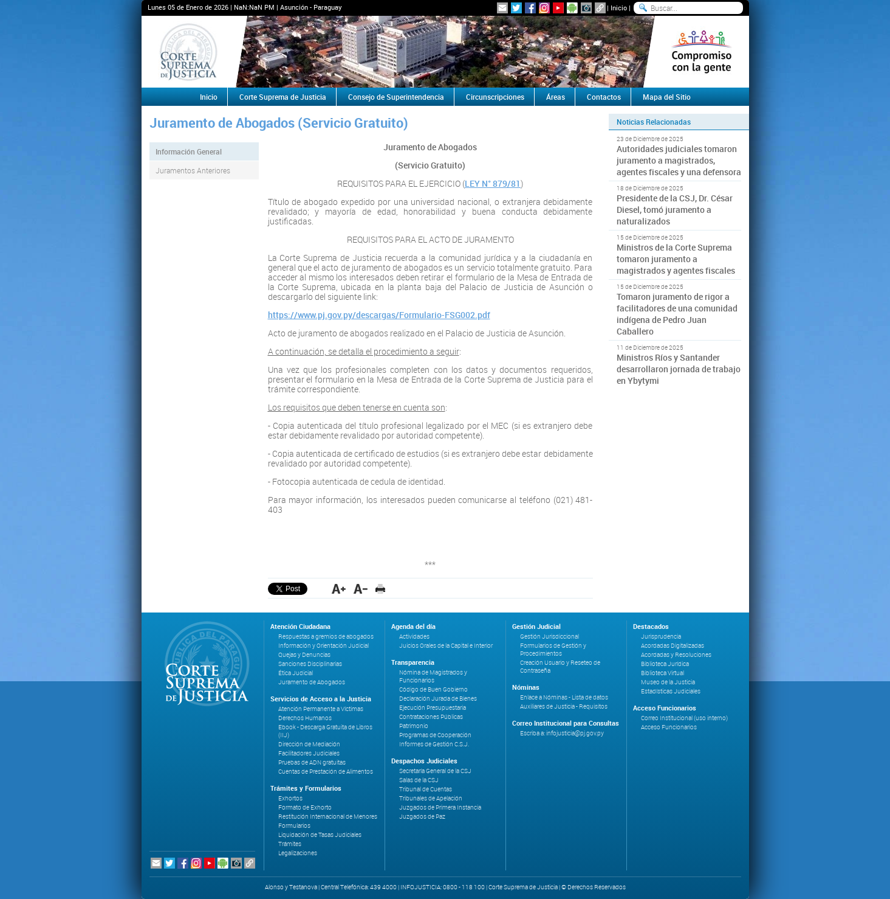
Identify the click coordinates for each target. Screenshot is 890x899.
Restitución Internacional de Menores (327, 817)
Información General (189, 151)
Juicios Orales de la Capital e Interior (446, 646)
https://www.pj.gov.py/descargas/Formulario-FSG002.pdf (379, 315)
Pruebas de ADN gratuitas (312, 762)
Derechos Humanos (305, 718)
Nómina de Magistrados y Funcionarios (433, 676)
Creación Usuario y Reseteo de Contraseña (560, 667)
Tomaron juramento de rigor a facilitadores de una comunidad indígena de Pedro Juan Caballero (677, 314)
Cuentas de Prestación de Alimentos (325, 772)
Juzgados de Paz (422, 817)
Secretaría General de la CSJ (435, 771)
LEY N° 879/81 (493, 183)
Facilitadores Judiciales (309, 753)
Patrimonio (413, 726)
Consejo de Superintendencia (396, 97)
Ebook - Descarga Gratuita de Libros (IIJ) (325, 731)
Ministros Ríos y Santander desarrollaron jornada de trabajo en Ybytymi (679, 369)
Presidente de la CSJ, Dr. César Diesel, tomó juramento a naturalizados (675, 209)
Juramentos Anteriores (193, 170)
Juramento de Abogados (311, 682)
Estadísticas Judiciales (670, 691)
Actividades (414, 636)
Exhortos (290, 798)
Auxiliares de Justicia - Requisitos (564, 706)
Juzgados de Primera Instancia (440, 807)
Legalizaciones (297, 853)
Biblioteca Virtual (662, 673)
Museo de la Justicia (668, 682)
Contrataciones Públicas (431, 717)
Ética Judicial (295, 673)
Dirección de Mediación (309, 744)
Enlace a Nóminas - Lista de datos (564, 697)
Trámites (289, 844)
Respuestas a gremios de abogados (326, 636)
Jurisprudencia (661, 636)
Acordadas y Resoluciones (676, 655)
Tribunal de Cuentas (425, 789)
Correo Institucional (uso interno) (684, 718)
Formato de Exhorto (305, 807)
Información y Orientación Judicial (323, 646)
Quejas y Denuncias (304, 655)
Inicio (619, 7)
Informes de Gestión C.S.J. (434, 744)
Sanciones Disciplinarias (310, 664)
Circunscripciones (495, 97)
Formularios (294, 826)
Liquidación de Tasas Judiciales (319, 835)
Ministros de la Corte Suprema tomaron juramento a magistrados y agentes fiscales (676, 258)
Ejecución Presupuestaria (432, 708)
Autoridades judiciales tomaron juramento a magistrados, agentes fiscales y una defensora (679, 160)
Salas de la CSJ (419, 780)
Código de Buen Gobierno (433, 689)
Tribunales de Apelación (430, 798)
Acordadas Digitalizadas (672, 646)
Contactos (604, 97)
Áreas (555, 97)
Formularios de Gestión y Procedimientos (553, 650)
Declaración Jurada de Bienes (438, 699)
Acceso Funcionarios (669, 727)
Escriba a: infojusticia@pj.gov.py (562, 733)
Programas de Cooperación (435, 735)
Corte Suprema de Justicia (282, 97)
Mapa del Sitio (667, 97)
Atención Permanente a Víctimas (320, 709)
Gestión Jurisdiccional (549, 636)
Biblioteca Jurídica (665, 664)
